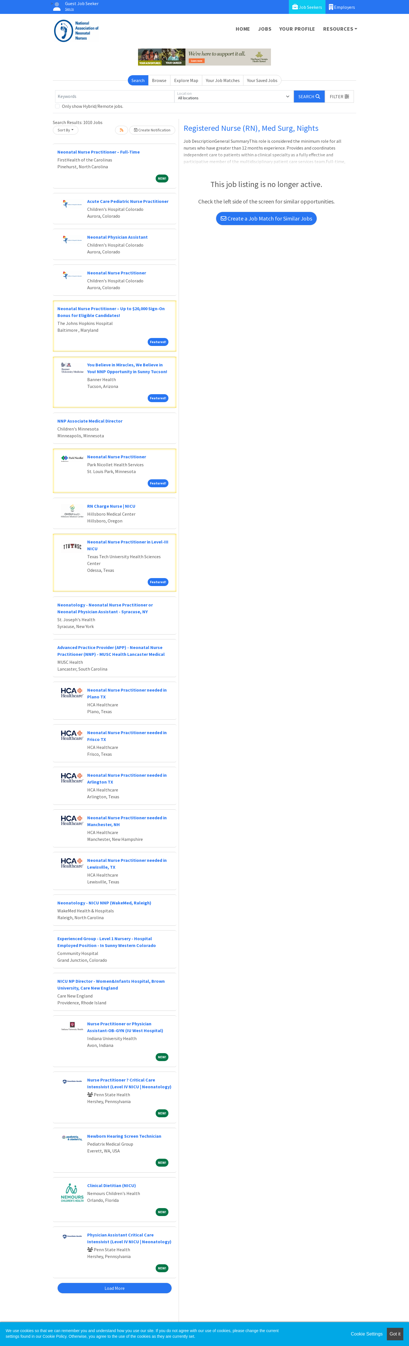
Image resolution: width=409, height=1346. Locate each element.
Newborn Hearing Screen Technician (124, 1136)
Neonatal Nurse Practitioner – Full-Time (98, 152)
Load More (115, 1288)
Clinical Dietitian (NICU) (111, 1185)
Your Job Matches (223, 80)
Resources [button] (338, 29)
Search (138, 80)
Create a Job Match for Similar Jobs (266, 218)
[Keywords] (114, 96)
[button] (339, 96)
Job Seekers (307, 7)
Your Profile (297, 29)
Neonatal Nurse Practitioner (116, 273)
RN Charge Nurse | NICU (111, 506)
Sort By (64, 130)
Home (243, 29)
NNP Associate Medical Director (89, 421)
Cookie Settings (367, 1334)
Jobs (264, 29)
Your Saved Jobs (262, 80)
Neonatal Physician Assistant (117, 237)
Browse (159, 80)
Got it (395, 1334)
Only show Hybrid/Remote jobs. (92, 106)
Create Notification (152, 130)
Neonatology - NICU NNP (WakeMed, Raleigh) (104, 903)
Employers (342, 7)
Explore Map (186, 80)
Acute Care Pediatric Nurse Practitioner (127, 201)
